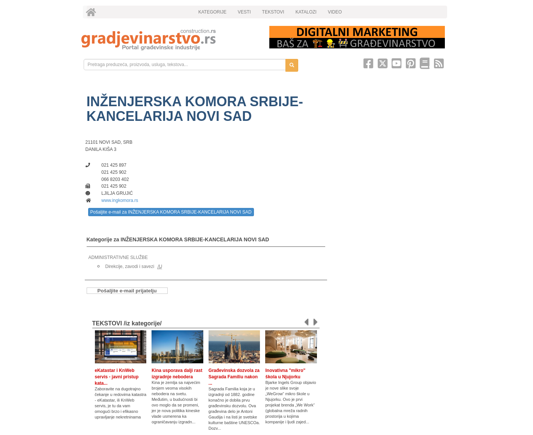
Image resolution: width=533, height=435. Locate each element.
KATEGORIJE (212, 12)
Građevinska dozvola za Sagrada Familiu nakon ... (234, 377)
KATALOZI (306, 12)
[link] (170, 39)
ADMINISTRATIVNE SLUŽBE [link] (118, 257)
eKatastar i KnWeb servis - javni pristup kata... (117, 377)
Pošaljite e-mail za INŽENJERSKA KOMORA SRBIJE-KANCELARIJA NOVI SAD (171, 212)
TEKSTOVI (273, 12)
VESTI (244, 12)
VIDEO (335, 12)
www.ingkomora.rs (119, 200)
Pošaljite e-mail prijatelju (127, 291)
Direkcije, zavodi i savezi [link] (130, 266)
